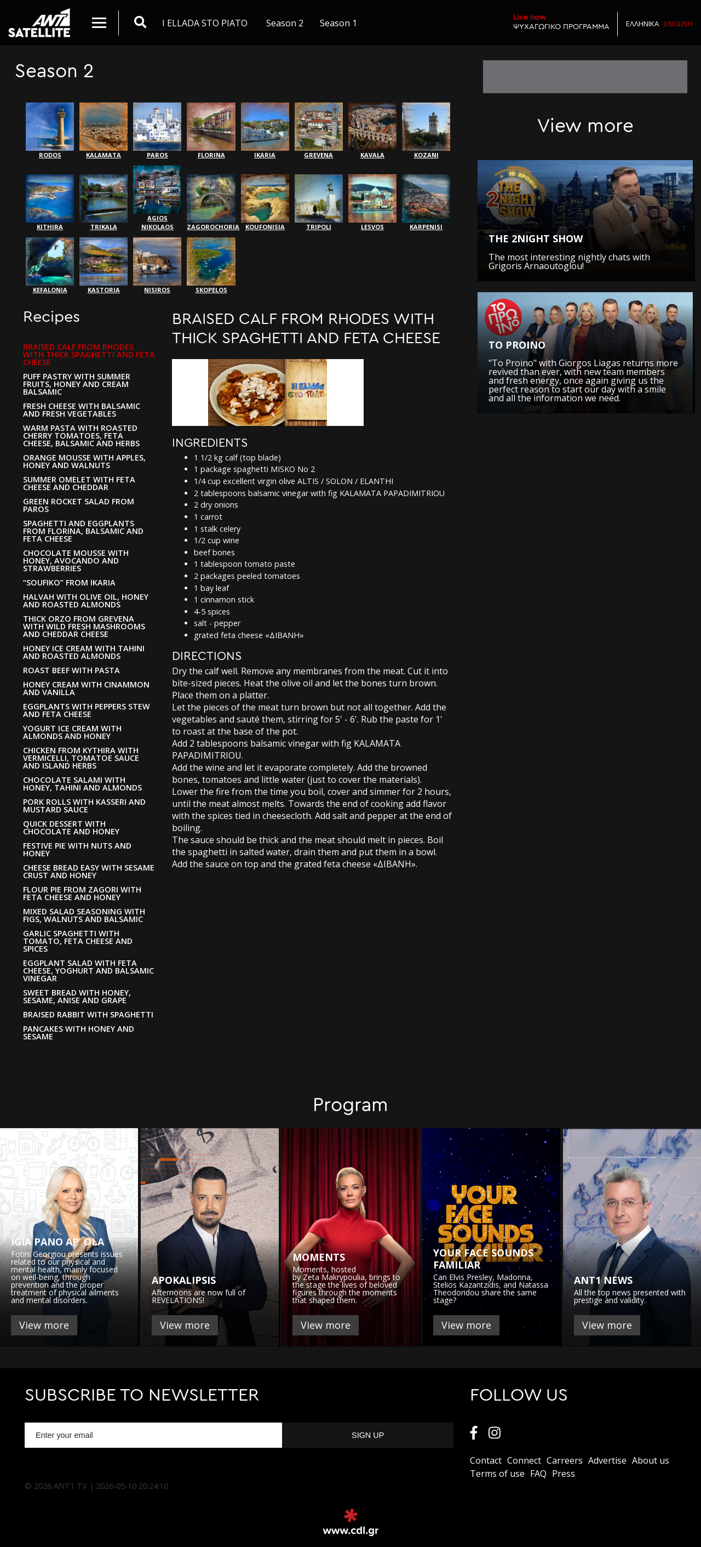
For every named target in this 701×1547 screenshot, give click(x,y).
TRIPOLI (319, 202)
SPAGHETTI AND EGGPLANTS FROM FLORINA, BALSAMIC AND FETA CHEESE (83, 531)
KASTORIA (103, 265)
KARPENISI (426, 202)
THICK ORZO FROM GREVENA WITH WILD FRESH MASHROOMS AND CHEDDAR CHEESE (84, 626)
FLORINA (211, 131)
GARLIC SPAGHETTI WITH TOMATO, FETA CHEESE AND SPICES (78, 941)
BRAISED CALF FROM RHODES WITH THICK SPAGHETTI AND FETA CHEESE (89, 354)
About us (650, 1460)
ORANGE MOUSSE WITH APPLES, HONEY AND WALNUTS (84, 461)
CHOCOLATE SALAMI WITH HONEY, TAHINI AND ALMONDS (82, 784)
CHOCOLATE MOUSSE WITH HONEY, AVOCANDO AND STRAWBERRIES (76, 560)
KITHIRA (50, 202)
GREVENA (319, 131)
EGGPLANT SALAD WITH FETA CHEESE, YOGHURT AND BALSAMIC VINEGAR (88, 970)
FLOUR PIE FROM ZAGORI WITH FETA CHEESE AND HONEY (82, 893)
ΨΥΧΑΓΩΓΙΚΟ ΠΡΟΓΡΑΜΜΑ (561, 22)
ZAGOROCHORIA (211, 202)
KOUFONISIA (265, 202)
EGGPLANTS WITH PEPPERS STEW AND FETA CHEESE (86, 710)
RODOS (50, 131)
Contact (486, 1460)
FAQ (538, 1474)
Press (563, 1474)
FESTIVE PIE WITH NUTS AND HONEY (77, 849)
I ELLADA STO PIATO (205, 23)
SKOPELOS (211, 265)
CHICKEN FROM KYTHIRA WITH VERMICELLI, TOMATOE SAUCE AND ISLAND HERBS (81, 758)
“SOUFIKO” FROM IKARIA (69, 583)
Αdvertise (607, 1460)
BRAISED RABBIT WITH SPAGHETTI (88, 1015)
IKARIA (265, 131)
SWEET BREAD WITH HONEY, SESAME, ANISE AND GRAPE (77, 996)
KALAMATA (103, 131)
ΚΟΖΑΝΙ (426, 131)
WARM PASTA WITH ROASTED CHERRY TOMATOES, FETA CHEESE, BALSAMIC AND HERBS (81, 435)
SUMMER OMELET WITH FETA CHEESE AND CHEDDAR (79, 483)
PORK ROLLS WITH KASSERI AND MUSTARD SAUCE (84, 806)
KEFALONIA (50, 265)
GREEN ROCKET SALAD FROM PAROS (78, 505)
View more (44, 1325)
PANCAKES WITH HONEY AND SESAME (78, 1032)
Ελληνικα (642, 24)
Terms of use (497, 1474)
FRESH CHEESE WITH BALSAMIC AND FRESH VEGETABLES (81, 410)
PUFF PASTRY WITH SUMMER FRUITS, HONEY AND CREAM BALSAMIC (76, 384)
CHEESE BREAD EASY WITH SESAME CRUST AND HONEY (88, 871)
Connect (524, 1460)
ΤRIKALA (103, 202)
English (678, 24)
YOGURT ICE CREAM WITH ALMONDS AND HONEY (72, 732)
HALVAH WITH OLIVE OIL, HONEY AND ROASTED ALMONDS (85, 600)
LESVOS (372, 202)
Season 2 (284, 23)
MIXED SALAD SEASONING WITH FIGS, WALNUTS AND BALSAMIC (84, 915)
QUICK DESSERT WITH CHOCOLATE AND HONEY (71, 827)
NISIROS (157, 265)
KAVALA (372, 131)
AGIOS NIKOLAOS (157, 198)
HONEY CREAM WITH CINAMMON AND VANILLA (86, 688)
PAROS (157, 131)
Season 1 (338, 23)
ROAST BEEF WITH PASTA (71, 670)
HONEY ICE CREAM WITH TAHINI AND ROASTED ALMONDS (84, 652)
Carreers (565, 1460)
